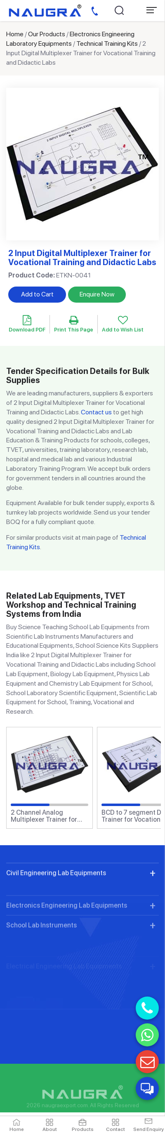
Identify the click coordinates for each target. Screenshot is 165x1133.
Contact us (96, 412)
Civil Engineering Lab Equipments (56, 906)
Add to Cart (37, 294)
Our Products (46, 34)
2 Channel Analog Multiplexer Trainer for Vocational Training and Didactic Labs (46, 816)
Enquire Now (97, 294)
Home (15, 34)
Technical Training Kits (107, 43)
